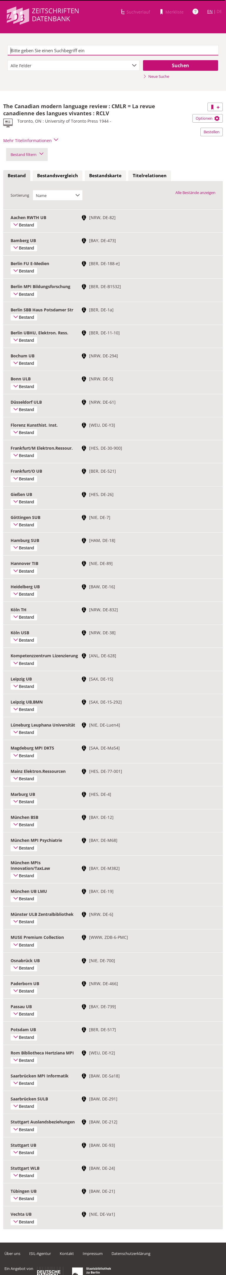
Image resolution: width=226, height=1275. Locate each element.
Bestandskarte (105, 175)
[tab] (16, 175)
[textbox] (113, 50)
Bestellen (212, 131)
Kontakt (67, 1253)
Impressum (93, 1253)
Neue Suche (156, 76)
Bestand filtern (27, 154)
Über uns (12, 1253)
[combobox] (73, 65)
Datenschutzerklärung (131, 1253)
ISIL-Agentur (40, 1253)
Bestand (17, 175)
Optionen (208, 118)
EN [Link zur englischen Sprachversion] (210, 11)
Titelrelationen (150, 175)
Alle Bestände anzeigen (195, 192)
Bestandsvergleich (57, 175)
